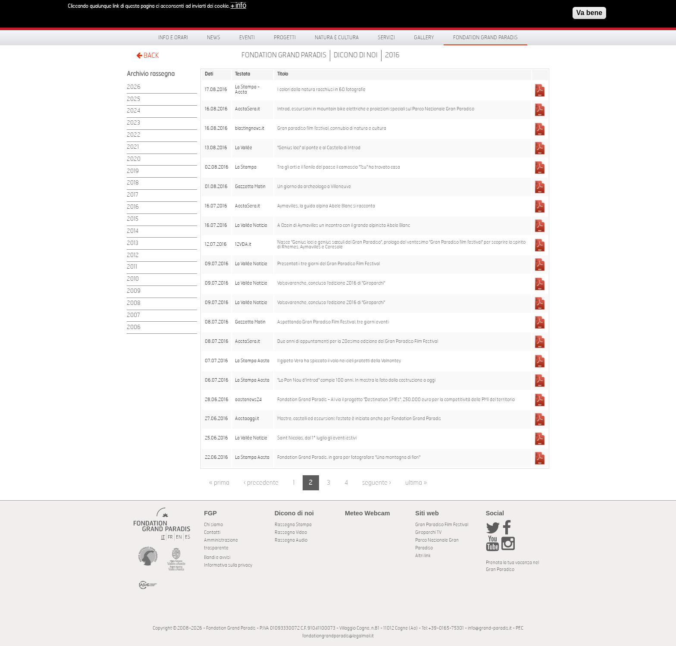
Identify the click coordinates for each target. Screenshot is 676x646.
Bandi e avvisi (217, 557)
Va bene (589, 10)
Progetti (285, 37)
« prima (219, 483)
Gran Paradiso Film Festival (441, 524)
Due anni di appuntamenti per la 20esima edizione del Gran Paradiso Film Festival (357, 341)
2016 (392, 55)
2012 (133, 255)
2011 (132, 267)
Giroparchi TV (428, 532)
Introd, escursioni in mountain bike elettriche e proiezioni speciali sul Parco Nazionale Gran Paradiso (375, 109)
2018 (133, 183)
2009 (134, 291)
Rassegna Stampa (293, 524)
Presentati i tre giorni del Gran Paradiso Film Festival (328, 264)
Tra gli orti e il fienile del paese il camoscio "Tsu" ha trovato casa (338, 167)
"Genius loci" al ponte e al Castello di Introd (318, 148)
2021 (133, 147)
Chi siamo (213, 524)
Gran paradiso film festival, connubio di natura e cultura (331, 128)
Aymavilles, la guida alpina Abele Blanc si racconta (326, 206)
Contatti (212, 532)
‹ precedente (261, 483)
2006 (134, 327)
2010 (133, 279)
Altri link (423, 555)
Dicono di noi (356, 55)
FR (170, 537)
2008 (134, 303)
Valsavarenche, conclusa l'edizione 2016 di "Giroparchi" (331, 283)
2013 (132, 243)
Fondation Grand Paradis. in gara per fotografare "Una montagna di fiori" (348, 457)
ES (187, 537)
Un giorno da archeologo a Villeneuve (314, 187)
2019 (133, 171)
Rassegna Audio (291, 540)
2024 (133, 111)
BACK (147, 55)
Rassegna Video (291, 532)
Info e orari (173, 37)
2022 (134, 135)
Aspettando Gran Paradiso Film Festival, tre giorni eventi (332, 322)
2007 (133, 315)
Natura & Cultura (337, 37)
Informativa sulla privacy (228, 565)
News (213, 37)
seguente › (376, 483)
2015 (132, 219)
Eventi (247, 37)
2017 (132, 195)
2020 (134, 159)
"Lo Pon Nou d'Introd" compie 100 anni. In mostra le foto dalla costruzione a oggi (356, 380)
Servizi (386, 37)
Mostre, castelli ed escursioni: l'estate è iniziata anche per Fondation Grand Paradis (359, 419)
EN (179, 537)
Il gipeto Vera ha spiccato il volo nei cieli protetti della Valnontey (339, 361)
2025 (133, 99)
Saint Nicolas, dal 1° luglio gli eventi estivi (317, 438)
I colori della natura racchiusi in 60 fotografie (321, 90)
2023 (133, 123)
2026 (134, 87)
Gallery (424, 37)
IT (163, 537)
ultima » (416, 483)
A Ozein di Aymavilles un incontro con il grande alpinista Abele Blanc (343, 225)
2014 (132, 231)
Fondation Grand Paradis (485, 37)
